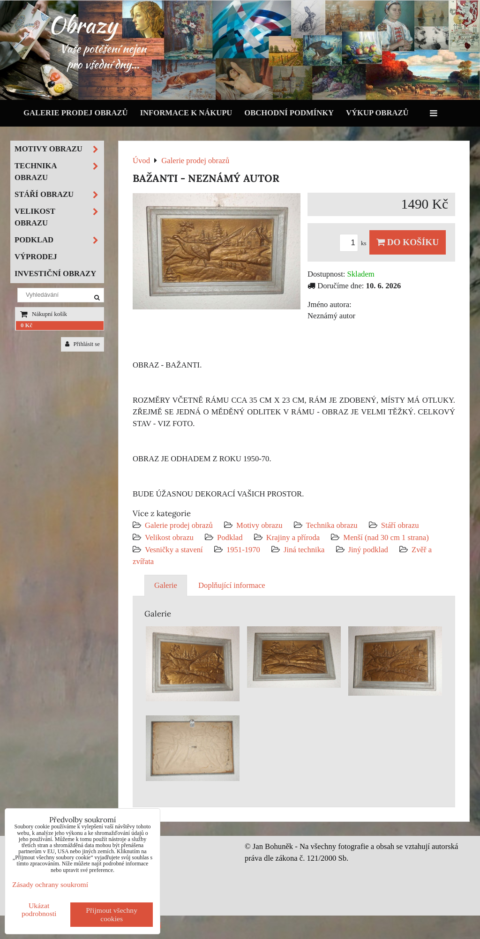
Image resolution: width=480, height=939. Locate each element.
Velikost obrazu (169, 537)
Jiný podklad (368, 549)
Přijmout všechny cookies (111, 914)
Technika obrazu (332, 525)
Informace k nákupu (186, 112)
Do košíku (407, 242)
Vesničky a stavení (175, 549)
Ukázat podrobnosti (39, 909)
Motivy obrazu (259, 525)
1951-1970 (243, 549)
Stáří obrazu (400, 525)
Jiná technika (304, 549)
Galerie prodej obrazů (75, 112)
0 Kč (26, 325)
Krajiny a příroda (293, 537)
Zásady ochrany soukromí (50, 884)
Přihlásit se (82, 344)
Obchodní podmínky (289, 112)
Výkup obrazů (377, 112)
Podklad (230, 537)
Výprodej (36, 256)
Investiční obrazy (55, 273)
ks (354, 243)
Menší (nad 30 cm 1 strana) (385, 537)
